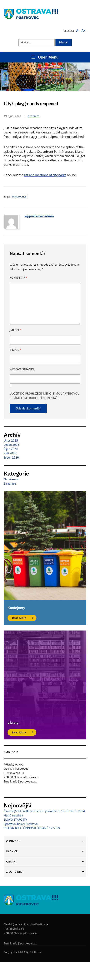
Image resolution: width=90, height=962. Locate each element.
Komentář (18, 277)
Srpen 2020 (11, 457)
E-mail (15, 350)
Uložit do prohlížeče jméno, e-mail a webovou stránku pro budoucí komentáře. (44, 396)
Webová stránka (22, 369)
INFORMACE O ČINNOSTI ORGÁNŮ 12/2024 (32, 828)
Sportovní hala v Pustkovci (21, 824)
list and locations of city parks (45, 175)
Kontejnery (16, 607)
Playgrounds (19, 196)
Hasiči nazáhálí (13, 815)
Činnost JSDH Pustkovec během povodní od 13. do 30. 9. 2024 (44, 811)
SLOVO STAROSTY (15, 819)
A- (77, 30)
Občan (10, 861)
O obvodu (13, 841)
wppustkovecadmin (39, 216)
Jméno (15, 330)
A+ (83, 30)
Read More (19, 618)
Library (13, 722)
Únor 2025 (11, 440)
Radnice (12, 851)
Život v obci (14, 871)
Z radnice (33, 116)
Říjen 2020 (11, 449)
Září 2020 (10, 453)
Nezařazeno (11, 479)
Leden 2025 (11, 444)
